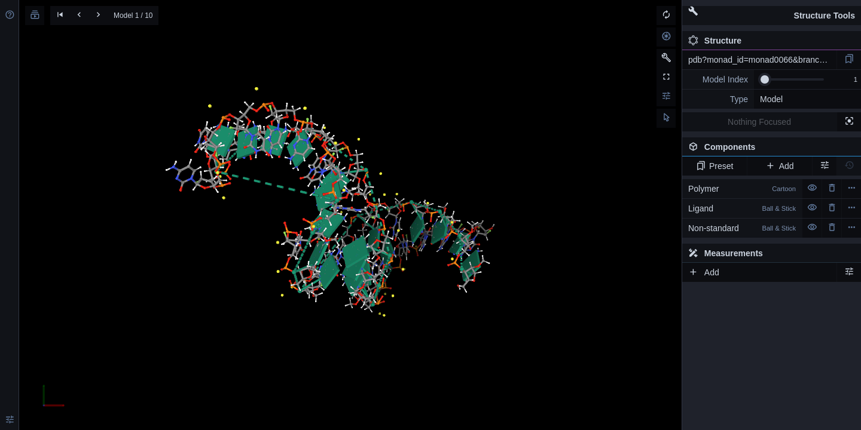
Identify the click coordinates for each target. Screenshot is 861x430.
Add (779, 166)
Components (768, 149)
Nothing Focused (759, 122)
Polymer (742, 188)
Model (771, 99)
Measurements (725, 253)
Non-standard (742, 228)
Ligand (742, 208)
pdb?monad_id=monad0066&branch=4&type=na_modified (762, 59)
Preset (715, 166)
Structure (714, 40)
